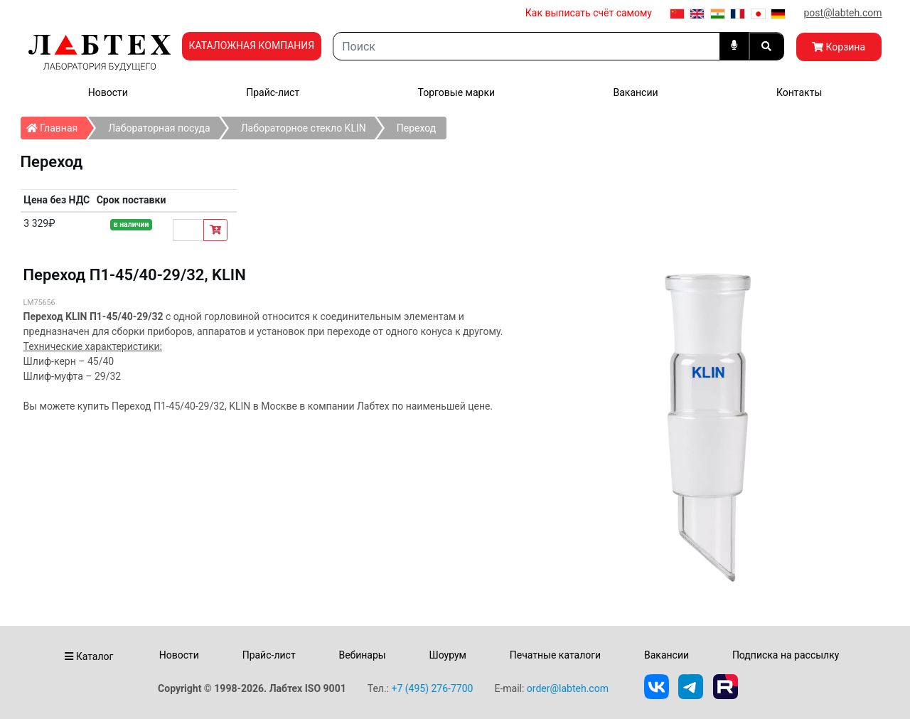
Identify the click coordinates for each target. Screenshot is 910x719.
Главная (56, 125)
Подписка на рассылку (786, 655)
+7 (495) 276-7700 (432, 688)
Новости (108, 92)
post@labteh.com (842, 12)
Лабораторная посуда (159, 128)
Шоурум (447, 655)
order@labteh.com (568, 688)
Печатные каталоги (555, 655)
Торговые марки (457, 92)
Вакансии (635, 92)
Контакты (799, 92)
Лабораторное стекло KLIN (303, 128)
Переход (416, 128)
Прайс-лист (272, 92)
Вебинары (361, 655)
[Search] (526, 46)
